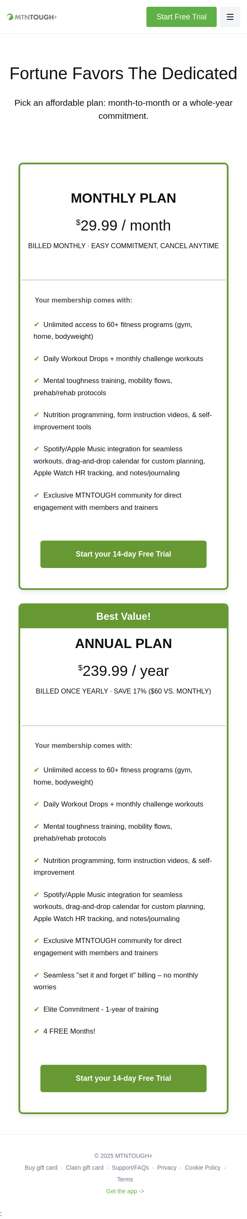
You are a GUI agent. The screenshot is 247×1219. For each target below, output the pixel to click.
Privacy (167, 1167)
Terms (125, 1179)
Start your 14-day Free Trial (123, 554)
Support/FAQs (130, 1167)
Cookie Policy (202, 1167)
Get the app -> (125, 1191)
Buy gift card (41, 1167)
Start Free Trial (182, 17)
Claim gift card (85, 1167)
